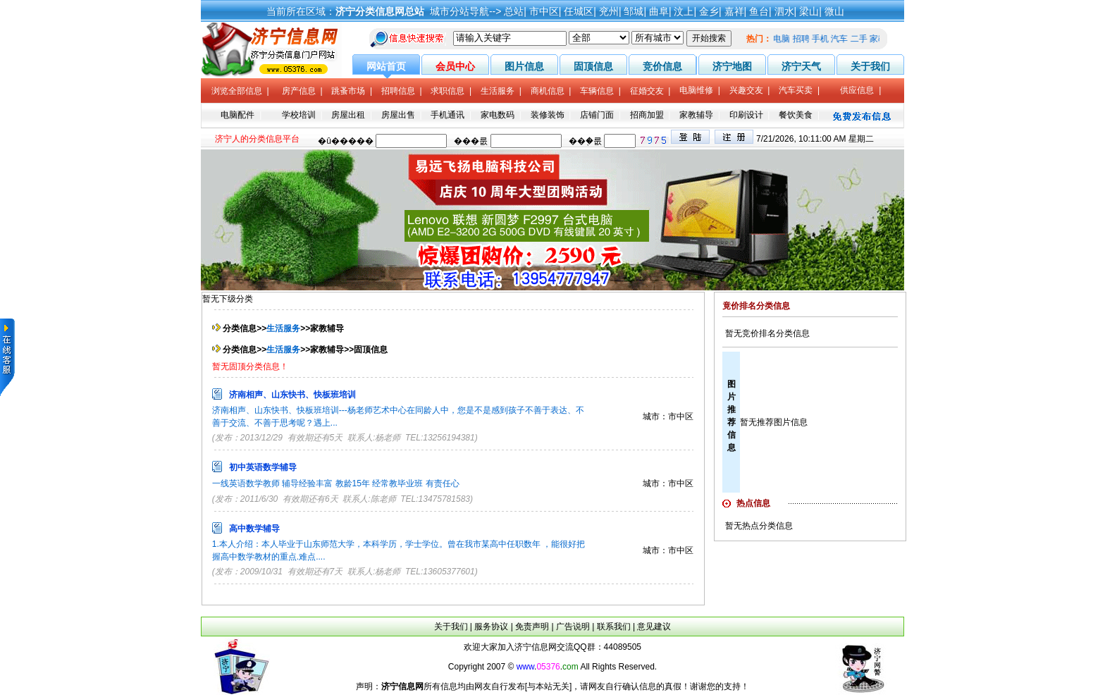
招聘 (804, 39)
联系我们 (614, 626)
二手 (862, 39)
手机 (823, 39)
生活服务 (283, 328)
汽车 (842, 39)
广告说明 (573, 626)
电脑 (785, 39)
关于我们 (451, 626)
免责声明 (532, 626)
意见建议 (654, 626)
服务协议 (491, 626)
